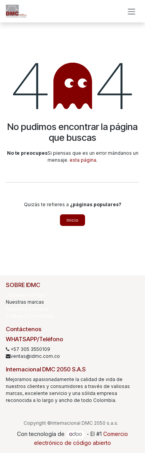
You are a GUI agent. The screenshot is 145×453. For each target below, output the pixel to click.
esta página (83, 160)
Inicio (72, 220)
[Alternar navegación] (131, 11)
